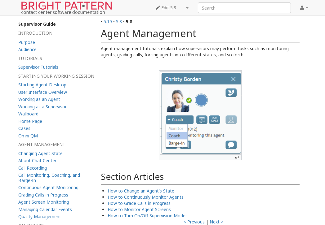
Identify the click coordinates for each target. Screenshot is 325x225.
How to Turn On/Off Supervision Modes (148, 216)
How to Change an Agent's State (141, 191)
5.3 (119, 21)
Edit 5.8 (166, 8)
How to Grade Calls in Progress (139, 203)
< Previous (194, 222)
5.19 (108, 21)
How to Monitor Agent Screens (139, 209)
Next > (216, 222)
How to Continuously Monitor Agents (146, 197)
